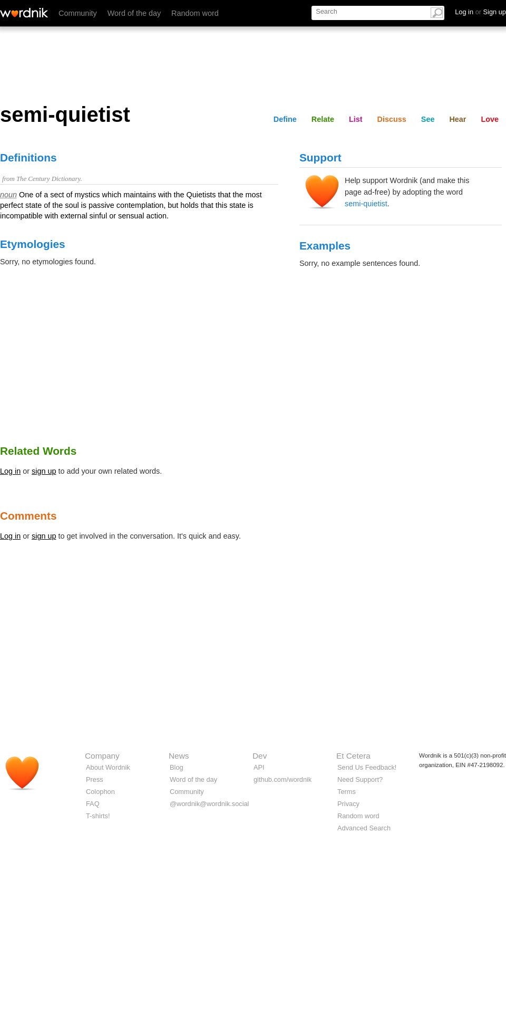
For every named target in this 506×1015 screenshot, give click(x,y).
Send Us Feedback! (366, 767)
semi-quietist (366, 203)
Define (285, 119)
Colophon (100, 792)
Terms (346, 792)
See (428, 119)
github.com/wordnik (283, 779)
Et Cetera (353, 755)
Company (102, 755)
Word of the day (134, 13)
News (179, 755)
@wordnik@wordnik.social (209, 804)
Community (78, 13)
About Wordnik (108, 767)
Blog (176, 767)
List (356, 119)
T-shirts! (98, 816)
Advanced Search (364, 828)
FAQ (93, 804)
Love (490, 119)
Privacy (348, 804)
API (259, 767)
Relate (323, 119)
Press (94, 779)
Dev (259, 755)
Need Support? (360, 779)
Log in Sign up (480, 12)
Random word (195, 13)
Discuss (391, 119)
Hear (457, 119)
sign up (44, 471)
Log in (10, 471)
